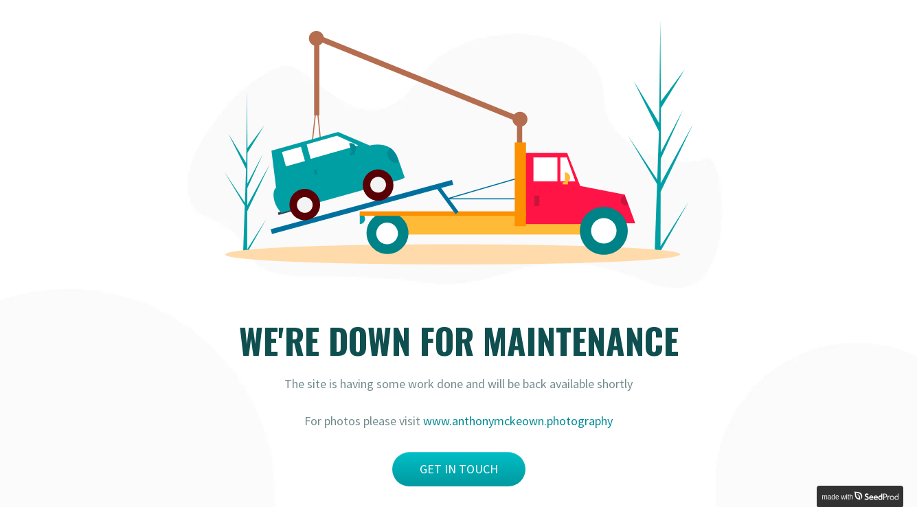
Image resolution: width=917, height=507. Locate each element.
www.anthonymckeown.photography (518, 421)
